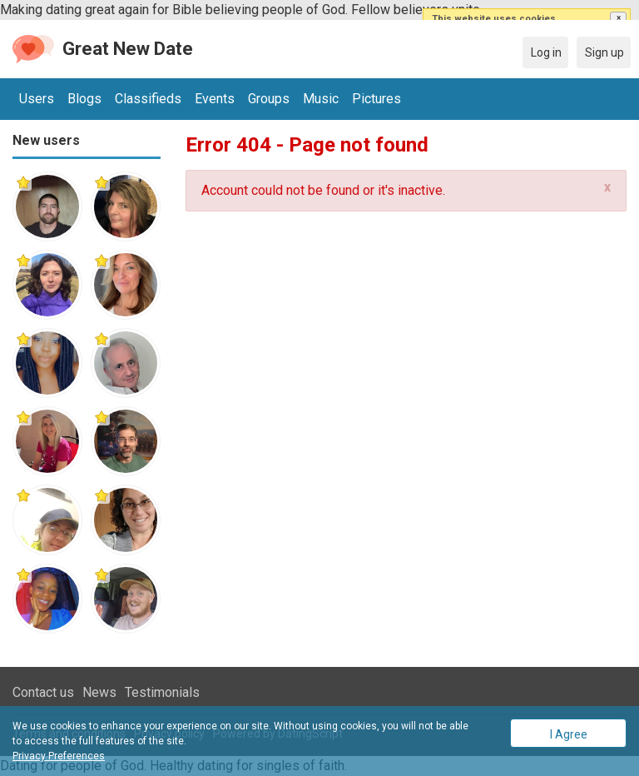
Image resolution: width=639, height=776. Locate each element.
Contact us (43, 692)
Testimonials (162, 692)
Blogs (84, 99)
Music (321, 99)
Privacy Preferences (58, 756)
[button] (618, 18)
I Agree (568, 734)
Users (36, 99)
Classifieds (148, 99)
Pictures (376, 99)
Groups (269, 99)
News (99, 692)
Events (215, 99)
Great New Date (127, 48)
